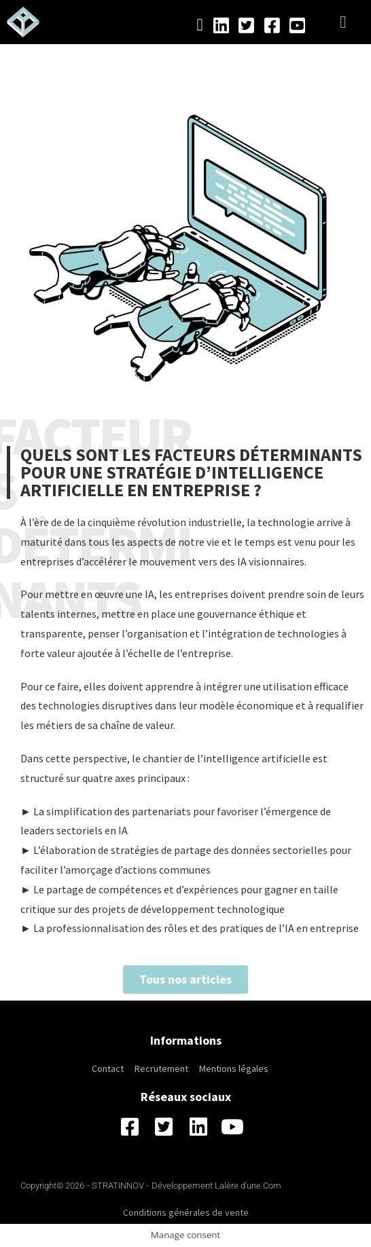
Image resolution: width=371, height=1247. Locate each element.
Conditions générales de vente (186, 1212)
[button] (343, 22)
